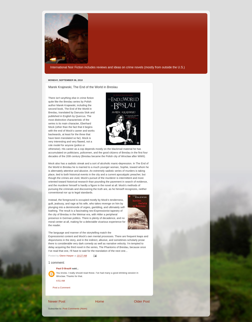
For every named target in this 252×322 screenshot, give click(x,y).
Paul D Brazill (63, 268)
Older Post (142, 301)
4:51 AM (60, 280)
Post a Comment (61, 287)
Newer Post (56, 301)
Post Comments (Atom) (75, 308)
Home (99, 301)
